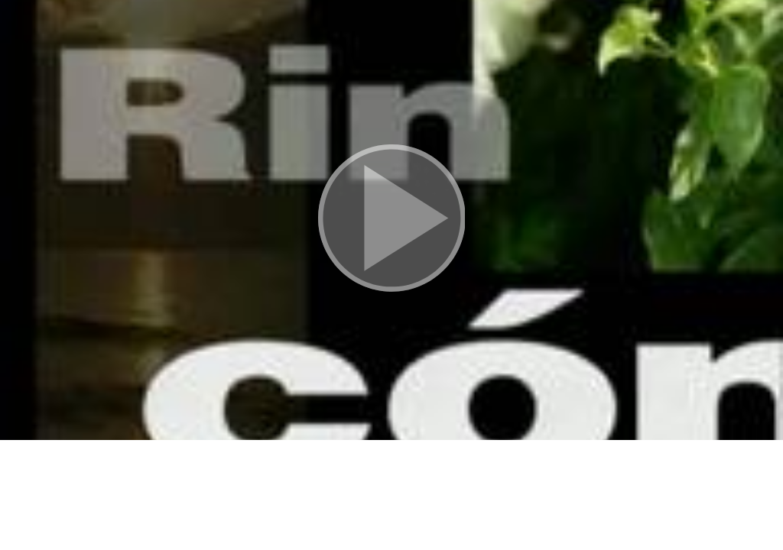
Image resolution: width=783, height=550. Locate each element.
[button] (391, 220)
